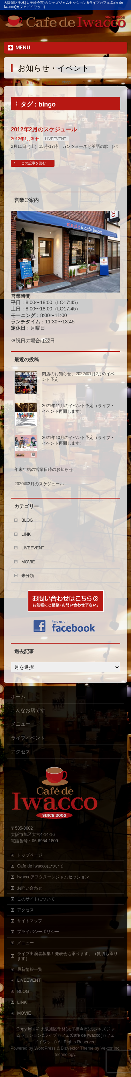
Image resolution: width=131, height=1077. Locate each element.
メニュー (20, 724)
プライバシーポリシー (38, 931)
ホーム (18, 696)
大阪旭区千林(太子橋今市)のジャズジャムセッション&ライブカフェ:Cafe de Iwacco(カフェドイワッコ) (65, 1035)
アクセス (20, 751)
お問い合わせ (29, 888)
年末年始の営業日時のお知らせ (43, 469)
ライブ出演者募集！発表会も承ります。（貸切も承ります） (67, 956)
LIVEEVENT (55, 139)
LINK (26, 534)
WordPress (45, 1048)
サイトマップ (29, 920)
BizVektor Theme (77, 1048)
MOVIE (28, 562)
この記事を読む (33, 163)
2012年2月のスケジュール (44, 129)
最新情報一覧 (29, 969)
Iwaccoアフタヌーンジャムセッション (53, 876)
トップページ (29, 855)
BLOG (27, 520)
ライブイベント (28, 738)
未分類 (27, 575)
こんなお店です (28, 710)
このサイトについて (36, 899)
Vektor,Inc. (111, 1048)
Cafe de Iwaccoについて (40, 866)
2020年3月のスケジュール (39, 483)
